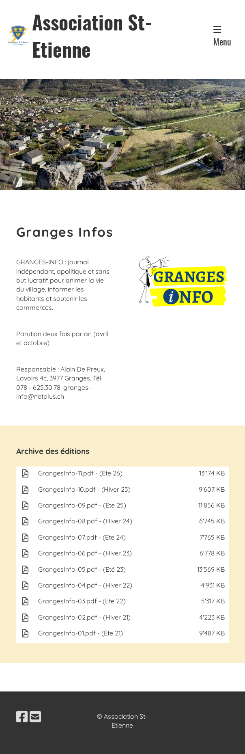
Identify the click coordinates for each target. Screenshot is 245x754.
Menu (222, 36)
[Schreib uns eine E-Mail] (35, 717)
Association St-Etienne (92, 35)
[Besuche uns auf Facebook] (22, 717)
